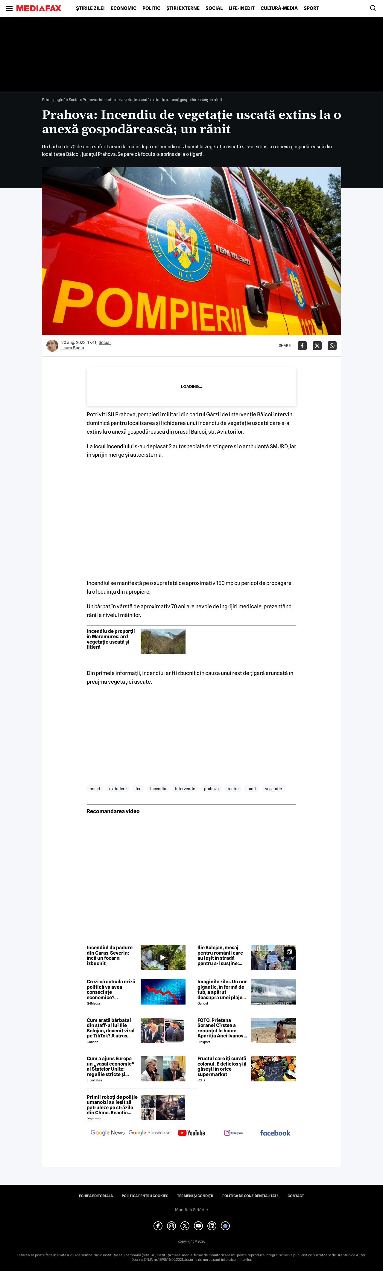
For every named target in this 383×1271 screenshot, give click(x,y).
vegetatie (273, 788)
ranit (251, 788)
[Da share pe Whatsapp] (332, 345)
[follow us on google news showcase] (150, 1133)
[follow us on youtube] (191, 1133)
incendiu (158, 788)
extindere (118, 788)
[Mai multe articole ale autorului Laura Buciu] (52, 346)
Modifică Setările (191, 1209)
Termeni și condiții (195, 1196)
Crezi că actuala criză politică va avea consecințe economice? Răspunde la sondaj (111, 989)
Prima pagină (54, 99)
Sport (311, 8)
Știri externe (183, 8)
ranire (233, 788)
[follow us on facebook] (275, 1133)
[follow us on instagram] (233, 1133)
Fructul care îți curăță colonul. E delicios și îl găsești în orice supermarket (222, 1066)
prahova (211, 788)
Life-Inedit (242, 8)
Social (214, 8)
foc (138, 788)
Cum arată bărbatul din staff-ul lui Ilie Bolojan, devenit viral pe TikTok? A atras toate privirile (111, 1028)
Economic (123, 8)
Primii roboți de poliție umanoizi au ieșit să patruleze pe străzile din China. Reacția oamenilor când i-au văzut (112, 1105)
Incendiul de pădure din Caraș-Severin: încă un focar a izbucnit (110, 955)
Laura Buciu (72, 347)
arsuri (95, 788)
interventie (185, 788)
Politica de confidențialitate (250, 1196)
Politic (151, 8)
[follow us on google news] (108, 1133)
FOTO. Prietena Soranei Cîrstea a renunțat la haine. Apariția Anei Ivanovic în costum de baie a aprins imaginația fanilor (222, 1028)
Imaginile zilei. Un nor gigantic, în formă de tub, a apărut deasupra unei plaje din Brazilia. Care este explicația (222, 989)
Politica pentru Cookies (145, 1196)
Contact (296, 1196)
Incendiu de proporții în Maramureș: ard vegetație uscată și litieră (111, 639)
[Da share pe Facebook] (302, 345)
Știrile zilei (90, 8)
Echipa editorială (96, 1196)
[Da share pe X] (317, 345)
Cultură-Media (279, 8)
